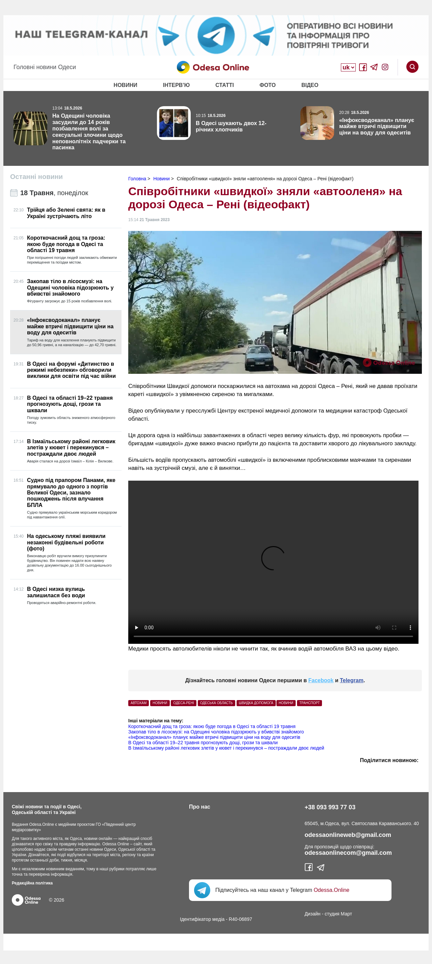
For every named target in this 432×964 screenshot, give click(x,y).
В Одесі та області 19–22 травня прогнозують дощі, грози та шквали (203, 742)
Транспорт (309, 703)
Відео (310, 85)
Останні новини (36, 176)
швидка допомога (256, 703)
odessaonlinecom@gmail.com (348, 852)
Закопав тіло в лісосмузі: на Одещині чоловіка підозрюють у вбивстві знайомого (216, 731)
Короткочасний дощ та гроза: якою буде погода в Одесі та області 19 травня (212, 726)
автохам (138, 703)
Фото (268, 85)
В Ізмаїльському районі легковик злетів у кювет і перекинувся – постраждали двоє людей (226, 748)
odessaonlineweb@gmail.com (348, 835)
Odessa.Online (331, 890)
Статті (224, 85)
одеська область (216, 703)
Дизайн (313, 913)
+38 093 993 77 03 (330, 807)
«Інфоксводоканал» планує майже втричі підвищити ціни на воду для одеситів (214, 737)
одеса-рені (183, 703)
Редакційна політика (32, 883)
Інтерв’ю (176, 85)
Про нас (199, 807)
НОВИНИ (160, 703)
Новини (125, 85)
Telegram (351, 680)
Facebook (321, 680)
